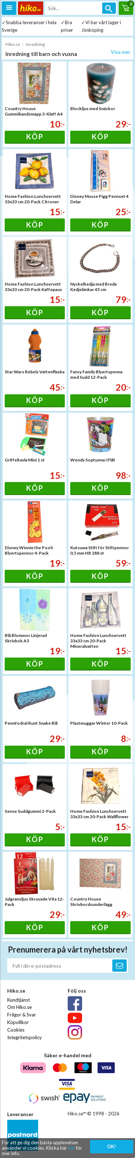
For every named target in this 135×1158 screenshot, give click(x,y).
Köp (35, 136)
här (71, 1148)
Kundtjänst (18, 1000)
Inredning (35, 44)
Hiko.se (12, 44)
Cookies (15, 1030)
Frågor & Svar (21, 1015)
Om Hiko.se (19, 1007)
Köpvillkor (18, 1022)
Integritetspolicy (24, 1037)
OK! (111, 1146)
